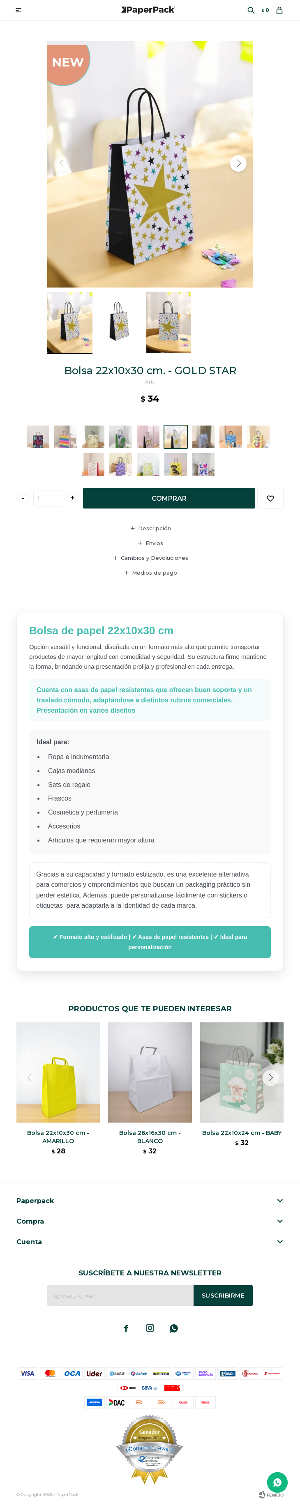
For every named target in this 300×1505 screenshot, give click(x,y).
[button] (238, 163)
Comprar (169, 498)
